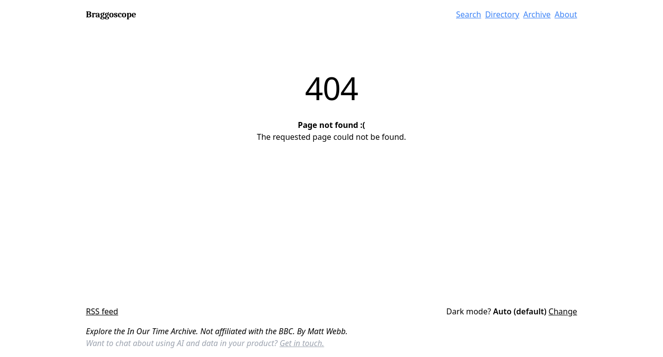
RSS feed (102, 311)
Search (468, 14)
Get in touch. (302, 343)
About (566, 14)
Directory (502, 14)
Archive (537, 14)
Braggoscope (111, 14)
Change (563, 311)
